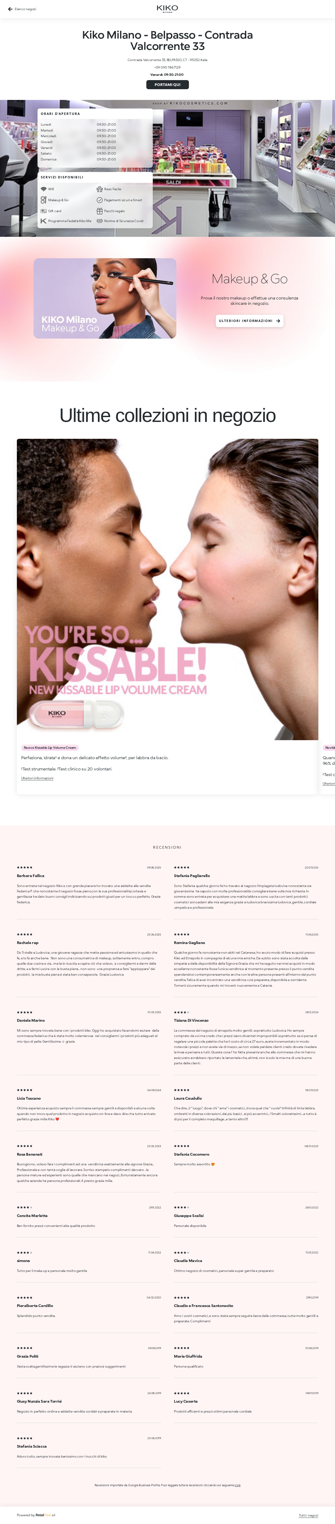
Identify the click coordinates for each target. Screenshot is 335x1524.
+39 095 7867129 (167, 67)
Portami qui (167, 84)
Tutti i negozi (308, 1515)
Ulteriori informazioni (249, 321)
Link (237, 1485)
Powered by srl (36, 1515)
